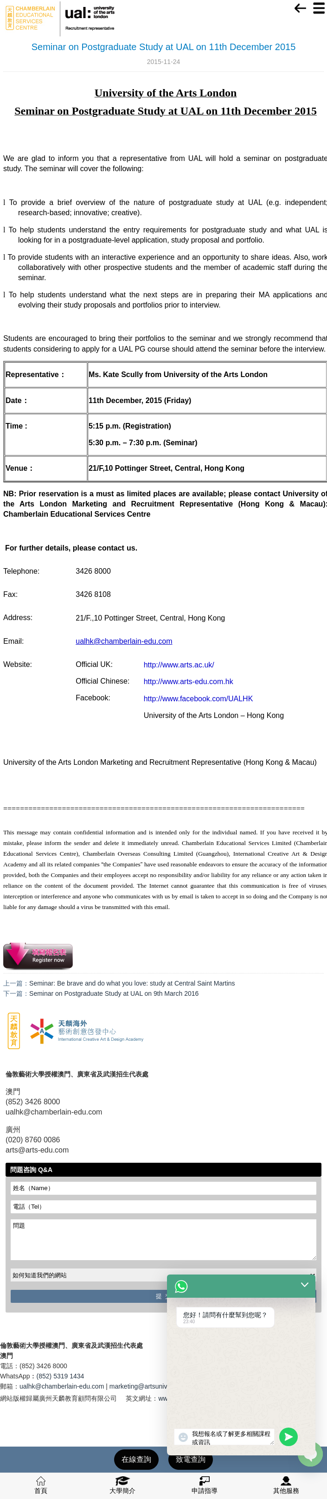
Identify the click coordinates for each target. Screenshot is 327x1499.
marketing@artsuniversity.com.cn (157, 1386)
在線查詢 (136, 1459)
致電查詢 (190, 1459)
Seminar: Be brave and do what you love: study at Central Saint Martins (132, 983)
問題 (163, 1240)
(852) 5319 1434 (60, 1376)
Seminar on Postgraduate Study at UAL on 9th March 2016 (114, 993)
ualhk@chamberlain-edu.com (61, 1386)
